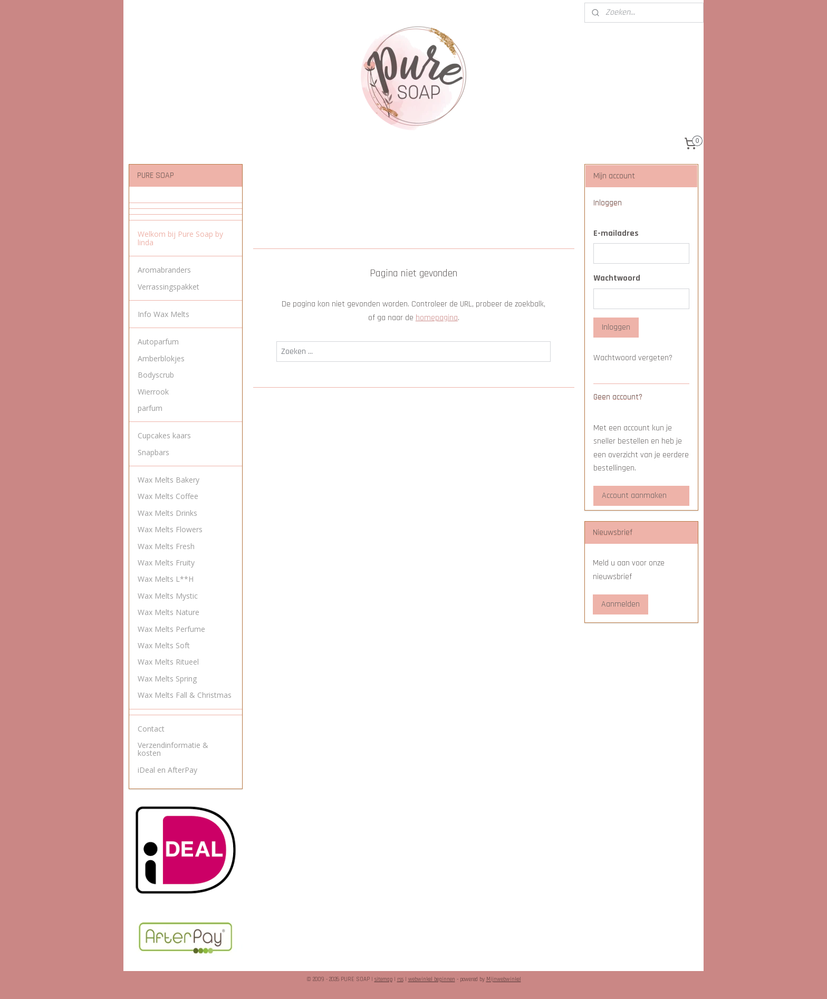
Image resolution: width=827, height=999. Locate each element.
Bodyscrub (156, 375)
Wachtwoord (616, 278)
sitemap (383, 979)
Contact (151, 729)
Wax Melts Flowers (170, 529)
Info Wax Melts (163, 314)
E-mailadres (616, 233)
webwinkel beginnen (431, 979)
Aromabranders (164, 270)
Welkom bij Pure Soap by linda (180, 238)
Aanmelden (620, 604)
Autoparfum (158, 342)
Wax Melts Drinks (167, 513)
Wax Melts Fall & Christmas (185, 695)
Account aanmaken (634, 495)
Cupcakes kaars (164, 435)
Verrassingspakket (168, 287)
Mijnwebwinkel (503, 979)
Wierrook (153, 392)
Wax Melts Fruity (166, 563)
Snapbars (153, 452)
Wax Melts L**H (166, 579)
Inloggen (616, 327)
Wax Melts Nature (168, 612)
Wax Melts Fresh (166, 546)
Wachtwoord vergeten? (632, 357)
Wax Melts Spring (167, 679)
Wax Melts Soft (164, 645)
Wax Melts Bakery (168, 480)
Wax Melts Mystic (168, 596)
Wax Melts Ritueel (168, 662)
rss (400, 979)
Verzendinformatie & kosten (173, 749)
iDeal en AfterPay (167, 770)
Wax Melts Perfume (171, 629)
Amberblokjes (161, 358)
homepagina (436, 317)
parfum (150, 408)
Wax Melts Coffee (168, 496)
